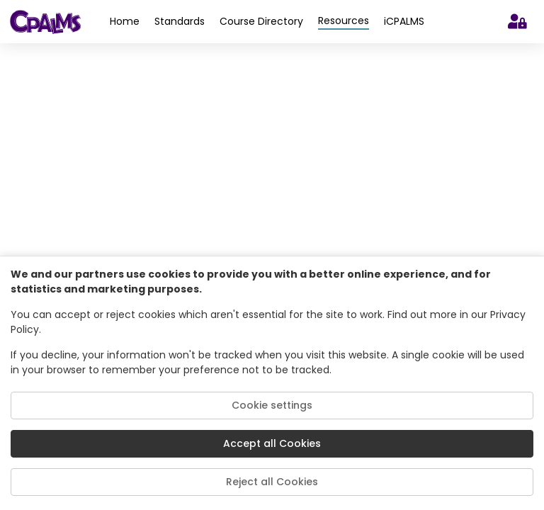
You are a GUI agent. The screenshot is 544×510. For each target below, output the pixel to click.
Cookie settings (272, 405)
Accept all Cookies (272, 443)
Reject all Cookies (272, 482)
